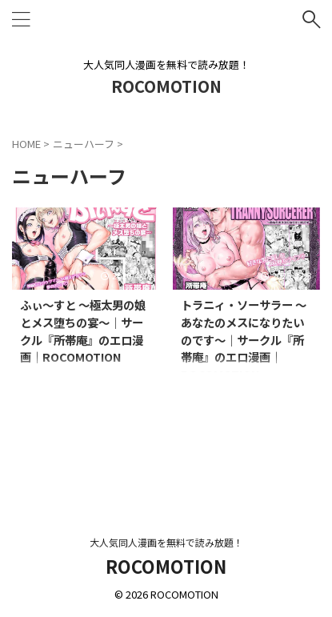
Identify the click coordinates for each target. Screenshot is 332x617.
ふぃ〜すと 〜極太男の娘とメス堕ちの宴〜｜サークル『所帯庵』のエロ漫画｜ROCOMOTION (83, 330)
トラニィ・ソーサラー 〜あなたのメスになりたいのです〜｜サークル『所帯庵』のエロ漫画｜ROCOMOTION (243, 339)
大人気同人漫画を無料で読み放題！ (166, 542)
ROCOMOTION (166, 86)
